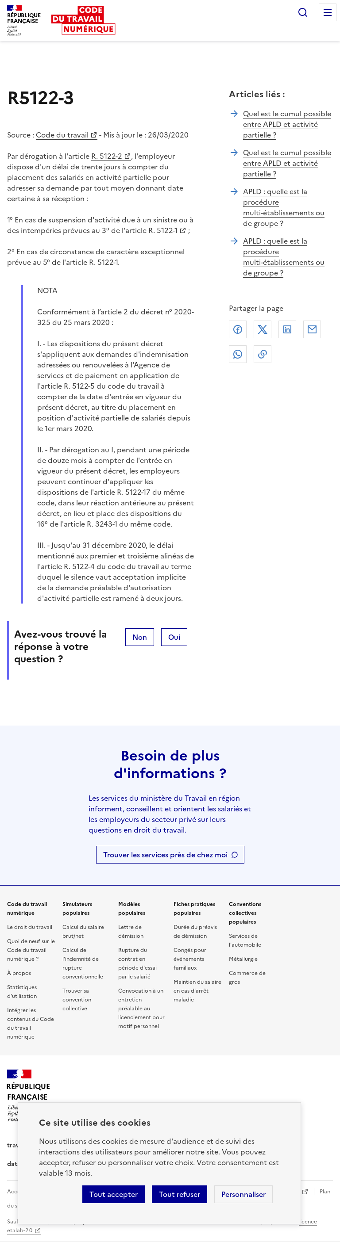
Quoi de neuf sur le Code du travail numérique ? (31, 950)
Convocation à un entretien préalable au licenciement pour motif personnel (141, 1008)
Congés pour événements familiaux (190, 959)
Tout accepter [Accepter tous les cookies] (113, 1194)
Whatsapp (238, 354)
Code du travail (62, 135)
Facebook (238, 329)
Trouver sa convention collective (76, 1000)
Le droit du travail (29, 927)
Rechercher (303, 12)
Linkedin (287, 329)
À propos (19, 973)
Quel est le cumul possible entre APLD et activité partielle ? (287, 124)
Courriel (312, 329)
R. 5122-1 (163, 230)
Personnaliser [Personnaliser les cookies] (243, 1194)
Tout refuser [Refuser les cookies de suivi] (179, 1194)
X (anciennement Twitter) (262, 329)
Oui (174, 637)
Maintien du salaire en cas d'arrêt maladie (197, 991)
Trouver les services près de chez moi (165, 854)
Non (139, 637)
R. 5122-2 (106, 156)
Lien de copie (262, 354)
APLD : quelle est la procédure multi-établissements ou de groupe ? (284, 207)
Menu (327, 12)
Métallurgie (243, 959)
